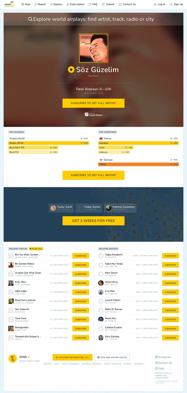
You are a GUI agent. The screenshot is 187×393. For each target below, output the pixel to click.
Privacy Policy (163, 373)
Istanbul (103, 143)
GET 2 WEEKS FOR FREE (93, 220)
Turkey (107, 138)
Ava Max (110, 291)
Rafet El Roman (24, 303)
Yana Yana (20, 318)
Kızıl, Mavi (20, 282)
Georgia (108, 159)
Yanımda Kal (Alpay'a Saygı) (30, 337)
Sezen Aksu (111, 282)
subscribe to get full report (93, 103)
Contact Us (127, 4)
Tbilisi (102, 164)
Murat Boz (110, 318)
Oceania (138, 364)
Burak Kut (21, 330)
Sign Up (176, 4)
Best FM (14, 152)
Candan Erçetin (113, 328)
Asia (57, 364)
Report (40, 4)
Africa (127, 364)
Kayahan (93, 76)
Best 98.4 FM (16, 147)
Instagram (163, 357)
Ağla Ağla (21, 291)
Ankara (103, 152)
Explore (56, 4)
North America (70, 364)
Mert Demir (111, 273)
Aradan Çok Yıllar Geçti (28, 273)
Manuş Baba (22, 321)
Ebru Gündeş (22, 285)
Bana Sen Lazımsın (25, 300)
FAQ (93, 4)
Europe (48, 364)
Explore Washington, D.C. (72, 357)
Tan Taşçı (20, 294)
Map (25, 4)
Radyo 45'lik (16, 143)
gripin (18, 339)
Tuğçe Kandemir (24, 276)
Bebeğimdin (22, 328)
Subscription (75, 4)
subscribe (80, 256)
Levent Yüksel (112, 300)
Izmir (102, 147)
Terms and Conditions (161, 376)
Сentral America (92, 364)
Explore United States (112, 357)
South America (112, 364)
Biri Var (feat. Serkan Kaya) (30, 255)
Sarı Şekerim (22, 309)
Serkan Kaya (21, 257)
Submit (108, 4)
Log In (159, 4)
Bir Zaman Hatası (24, 264)
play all (36, 249)
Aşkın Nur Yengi (24, 267)
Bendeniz (36, 257)
